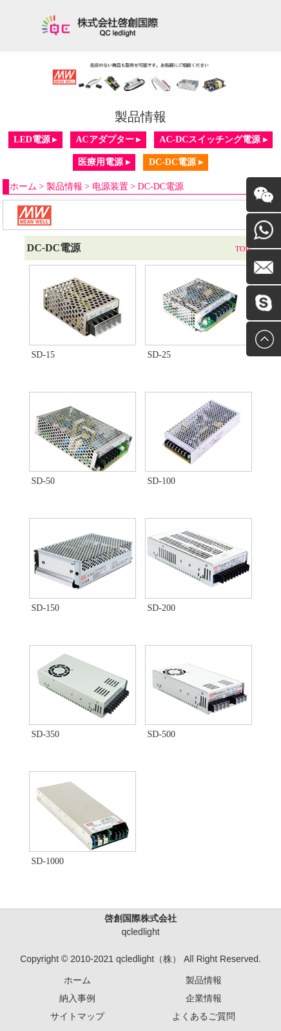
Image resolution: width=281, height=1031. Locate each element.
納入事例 (77, 998)
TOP (242, 248)
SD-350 (45, 734)
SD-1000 (47, 861)
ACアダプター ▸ (107, 139)
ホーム (23, 186)
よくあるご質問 (203, 1016)
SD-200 (161, 608)
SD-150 (45, 608)
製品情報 (64, 186)
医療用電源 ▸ (104, 162)
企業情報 (204, 998)
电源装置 (110, 186)
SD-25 (159, 355)
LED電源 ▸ (35, 139)
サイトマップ (77, 1016)
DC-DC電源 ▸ (176, 162)
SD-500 (161, 734)
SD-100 (161, 481)
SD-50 (43, 481)
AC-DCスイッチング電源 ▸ (213, 139)
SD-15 (43, 355)
